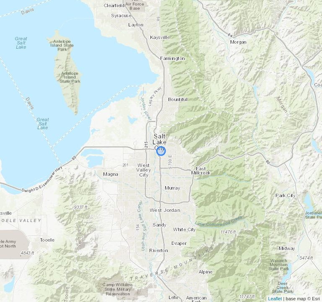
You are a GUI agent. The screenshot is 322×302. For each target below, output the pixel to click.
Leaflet (275, 298)
